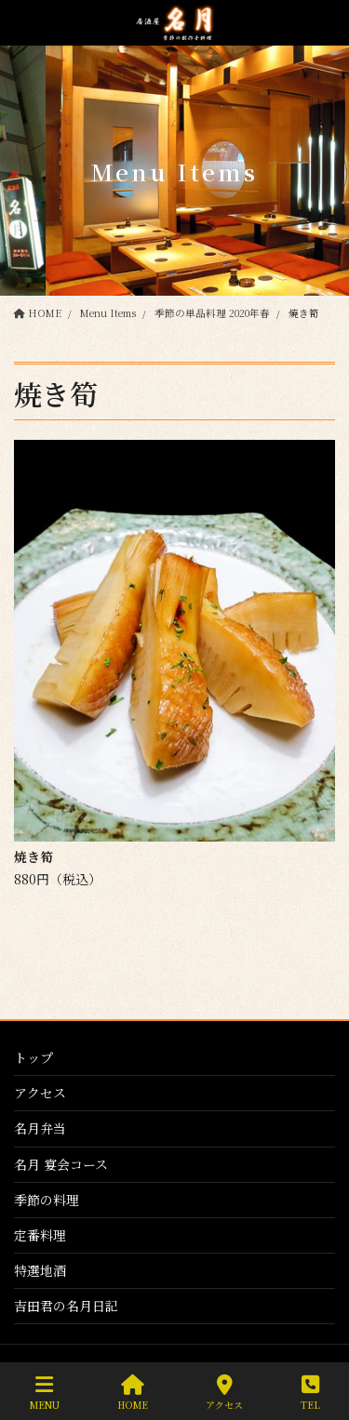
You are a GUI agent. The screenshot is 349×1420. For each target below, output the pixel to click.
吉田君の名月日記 (66, 1305)
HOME (132, 1392)
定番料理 (40, 1235)
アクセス (40, 1092)
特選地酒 (40, 1270)
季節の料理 (46, 1199)
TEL (310, 1392)
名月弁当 (40, 1128)
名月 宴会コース (61, 1164)
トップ (33, 1057)
